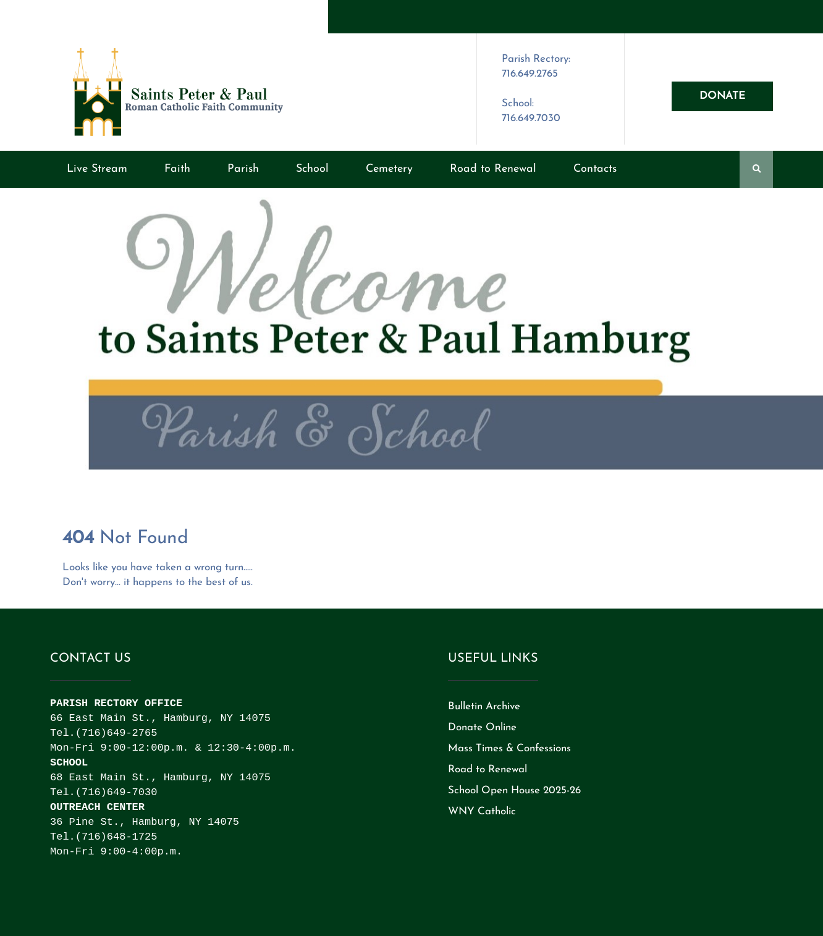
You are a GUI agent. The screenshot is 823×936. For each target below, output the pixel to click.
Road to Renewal (493, 169)
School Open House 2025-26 (514, 790)
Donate (722, 96)
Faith (177, 169)
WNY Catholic (482, 811)
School (312, 169)
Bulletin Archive (484, 706)
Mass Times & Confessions (509, 748)
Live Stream (97, 169)
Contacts (595, 169)
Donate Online (482, 727)
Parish (243, 169)
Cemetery (389, 169)
